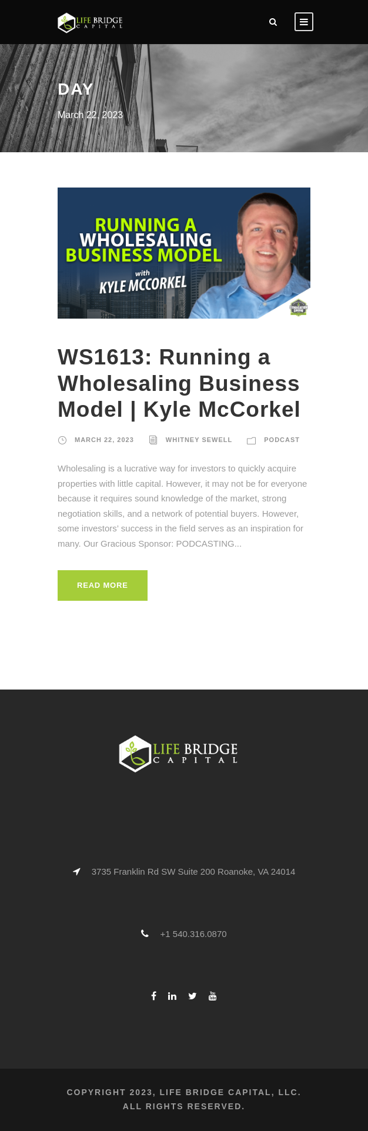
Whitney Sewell (199, 439)
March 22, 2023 (104, 439)
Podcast (282, 439)
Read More (102, 585)
